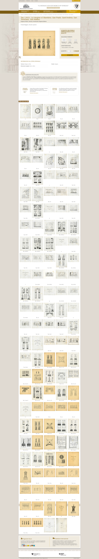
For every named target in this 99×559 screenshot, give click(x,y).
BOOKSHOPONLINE (74, 11)
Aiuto (32, 0)
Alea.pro (77, 558)
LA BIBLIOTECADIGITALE (61, 11)
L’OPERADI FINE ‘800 (36, 11)
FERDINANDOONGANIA (25, 11)
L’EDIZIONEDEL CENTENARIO (48, 11)
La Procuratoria (22, 0)
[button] (70, 50)
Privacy (41, 558)
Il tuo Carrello (76, 0)
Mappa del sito (45, 558)
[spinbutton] (68, 51)
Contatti (36, 0)
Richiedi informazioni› (34, 93)
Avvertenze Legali (36, 558)
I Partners (28, 0)
